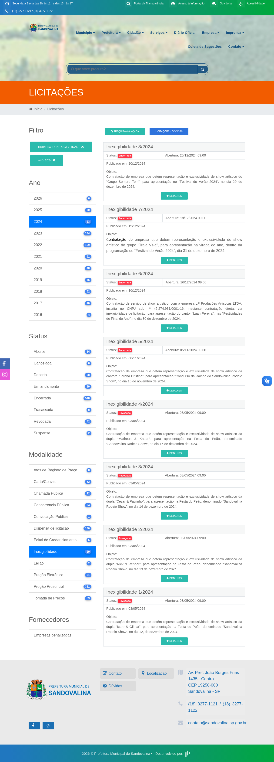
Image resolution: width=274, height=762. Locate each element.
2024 (46, 160)
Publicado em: (116, 163)
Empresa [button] (211, 32)
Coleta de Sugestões (205, 46)
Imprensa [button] (235, 32)
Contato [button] (236, 46)
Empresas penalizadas (52, 635)
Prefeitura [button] (111, 32)
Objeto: (111, 171)
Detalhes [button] (174, 196)
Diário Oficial (185, 32)
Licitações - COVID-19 (168, 131)
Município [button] (85, 32)
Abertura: (172, 155)
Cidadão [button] (135, 32)
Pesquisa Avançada (125, 131)
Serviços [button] (158, 32)
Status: (111, 155)
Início (36, 109)
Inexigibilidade (61, 147)
